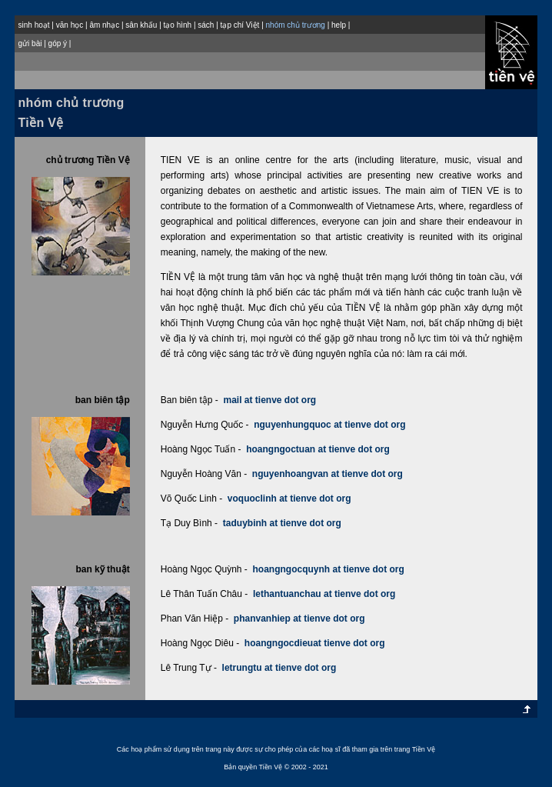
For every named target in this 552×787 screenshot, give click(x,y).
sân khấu (141, 25)
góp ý (57, 43)
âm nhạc (104, 25)
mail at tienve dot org (269, 400)
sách (206, 25)
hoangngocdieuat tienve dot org (314, 643)
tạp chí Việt (240, 25)
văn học (69, 25)
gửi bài (30, 43)
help (338, 25)
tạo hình (178, 25)
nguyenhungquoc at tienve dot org (329, 424)
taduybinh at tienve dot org (282, 523)
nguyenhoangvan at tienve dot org (327, 474)
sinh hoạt (34, 25)
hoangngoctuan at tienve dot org (318, 449)
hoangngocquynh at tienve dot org (328, 569)
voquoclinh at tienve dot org (289, 498)
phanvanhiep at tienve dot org (299, 618)
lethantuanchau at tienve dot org (324, 594)
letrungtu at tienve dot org (279, 667)
